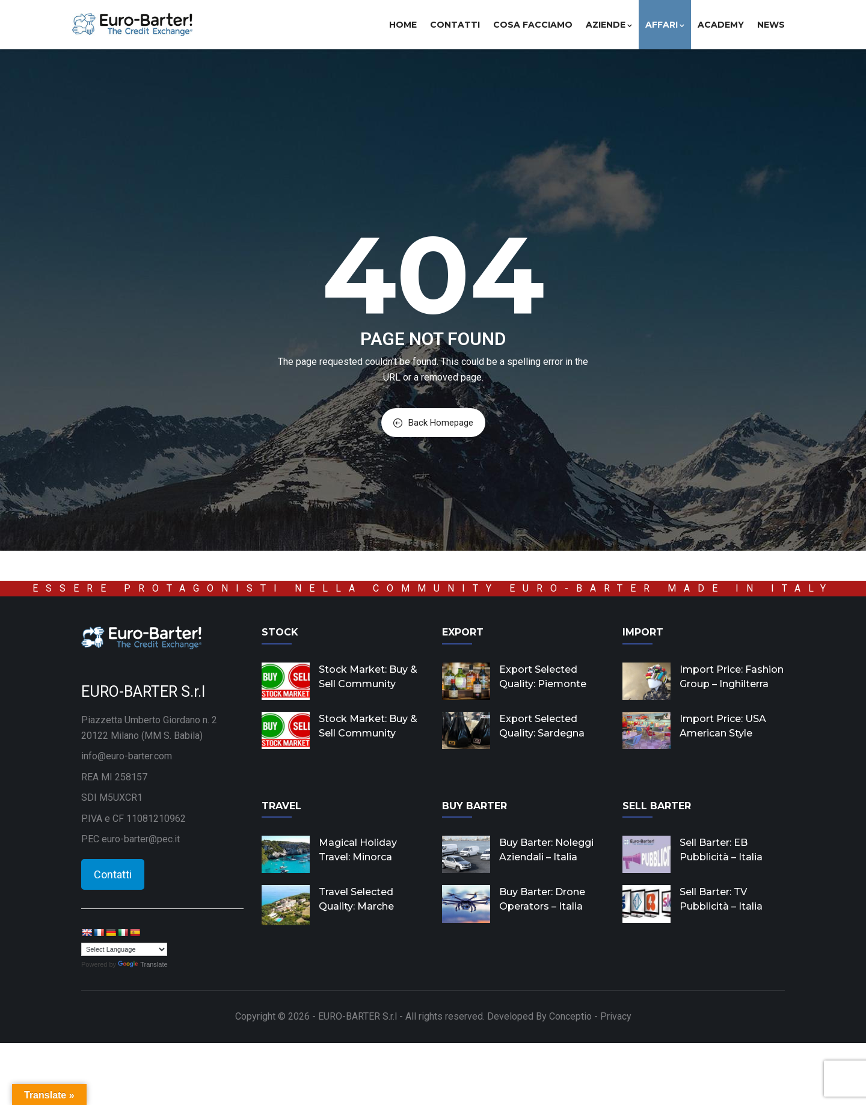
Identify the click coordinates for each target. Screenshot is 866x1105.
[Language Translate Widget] (124, 949)
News (771, 24)
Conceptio (570, 1016)
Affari (664, 24)
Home (403, 24)
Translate (142, 964)
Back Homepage (433, 422)
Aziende (609, 24)
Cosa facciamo (533, 24)
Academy (721, 24)
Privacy (615, 1016)
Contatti (455, 24)
